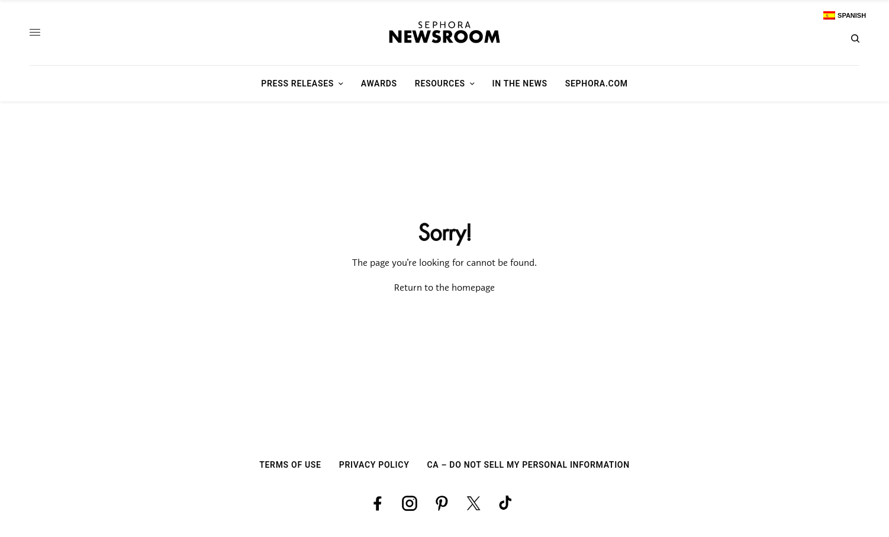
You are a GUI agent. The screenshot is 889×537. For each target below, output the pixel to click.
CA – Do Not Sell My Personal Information (528, 465)
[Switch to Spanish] (844, 15)
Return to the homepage (444, 288)
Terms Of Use (290, 465)
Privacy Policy (374, 465)
